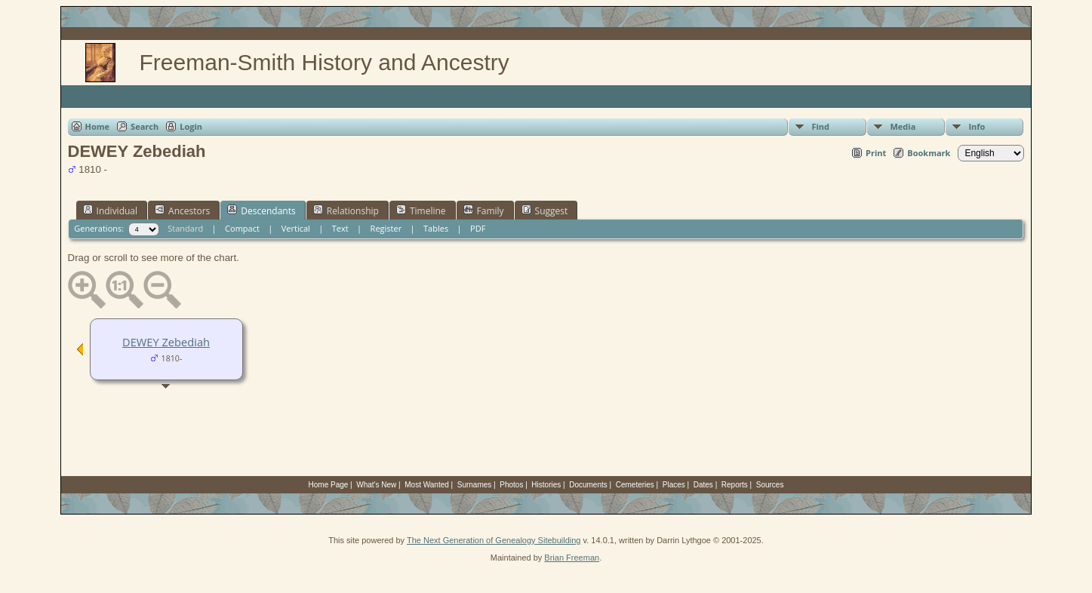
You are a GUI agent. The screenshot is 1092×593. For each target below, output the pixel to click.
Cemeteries (635, 485)
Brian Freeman (571, 557)
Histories (546, 485)
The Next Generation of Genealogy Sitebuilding (494, 540)
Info (976, 126)
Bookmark (928, 152)
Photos (511, 485)
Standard (185, 228)
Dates (703, 485)
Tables (435, 228)
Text (340, 228)
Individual (110, 210)
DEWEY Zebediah (166, 341)
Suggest (544, 210)
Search (144, 126)
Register (386, 228)
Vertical (295, 228)
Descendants (261, 210)
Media (902, 126)
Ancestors (182, 210)
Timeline (421, 210)
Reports (734, 485)
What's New (376, 485)
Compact (242, 228)
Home (97, 126)
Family (483, 210)
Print (876, 152)
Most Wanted (427, 485)
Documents (588, 485)
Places (674, 485)
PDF (477, 228)
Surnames (474, 485)
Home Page (329, 485)
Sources (770, 485)
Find (820, 126)
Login (191, 126)
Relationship (346, 210)
